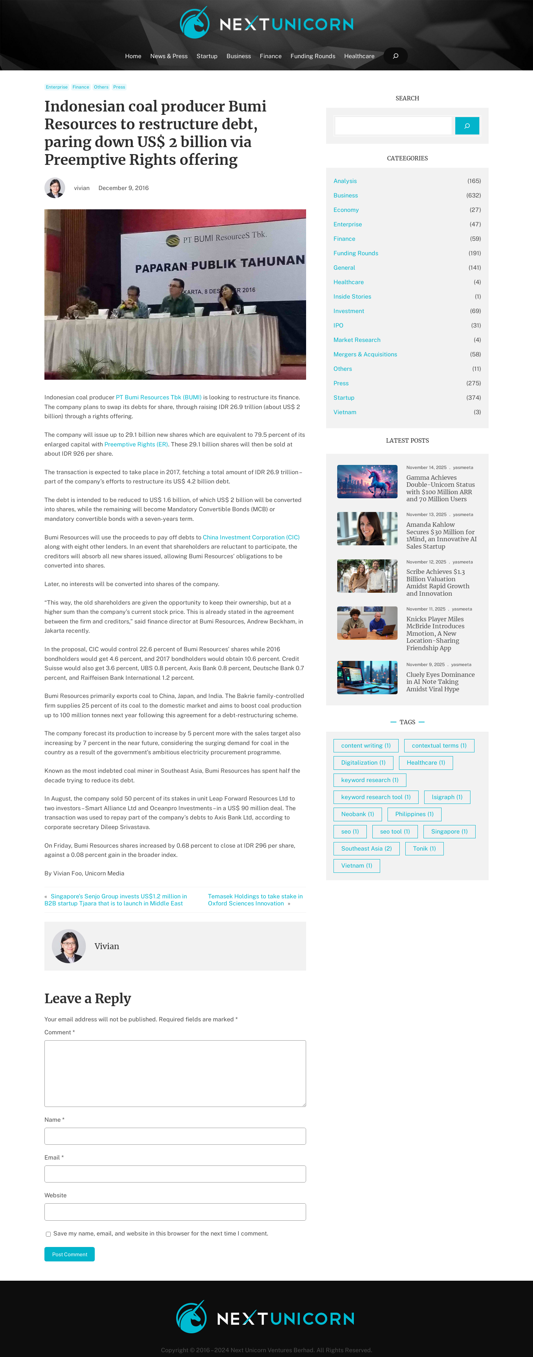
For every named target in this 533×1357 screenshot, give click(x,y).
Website (55, 1176)
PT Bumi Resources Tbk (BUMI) (159, 397)
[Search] (467, 125)
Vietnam (366, 412)
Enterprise (57, 87)
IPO (360, 325)
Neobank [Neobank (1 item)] (430, 834)
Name (54, 1100)
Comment (59, 1013)
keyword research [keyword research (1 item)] (391, 799)
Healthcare (370, 282)
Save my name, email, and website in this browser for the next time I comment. (160, 1214)
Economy (367, 209)
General (365, 267)
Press (119, 87)
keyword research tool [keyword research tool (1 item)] (397, 817)
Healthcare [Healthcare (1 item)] (447, 782)
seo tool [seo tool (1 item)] (377, 868)
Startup (365, 397)
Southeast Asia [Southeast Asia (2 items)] (387, 885)
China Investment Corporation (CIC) (251, 537)
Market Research (378, 339)
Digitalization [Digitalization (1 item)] (384, 782)
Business (367, 195)
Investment (370, 311)
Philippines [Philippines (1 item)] (381, 851)
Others (101, 87)
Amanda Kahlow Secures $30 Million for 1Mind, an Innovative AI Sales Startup (437, 537)
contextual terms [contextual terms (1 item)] (389, 765)
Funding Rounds (377, 253)
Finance (81, 87)
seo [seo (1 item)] (431, 851)
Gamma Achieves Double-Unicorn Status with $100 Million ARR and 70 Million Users (436, 489)
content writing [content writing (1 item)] (387, 748)
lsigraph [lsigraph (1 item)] (377, 834)
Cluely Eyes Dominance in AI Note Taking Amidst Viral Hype (436, 685)
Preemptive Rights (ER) (136, 444)
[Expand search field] (395, 56)
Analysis (366, 180)
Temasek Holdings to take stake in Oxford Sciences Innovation (268, 881)
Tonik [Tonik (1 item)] (445, 885)
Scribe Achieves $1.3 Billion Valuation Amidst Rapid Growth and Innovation (438, 584)
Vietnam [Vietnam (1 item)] (377, 903)
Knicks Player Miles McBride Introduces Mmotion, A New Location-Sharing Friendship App (430, 636)
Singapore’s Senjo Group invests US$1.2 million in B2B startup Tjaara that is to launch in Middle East (122, 881)
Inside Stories (373, 296)
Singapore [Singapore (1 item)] (431, 868)
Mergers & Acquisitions (386, 354)
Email (54, 1138)
